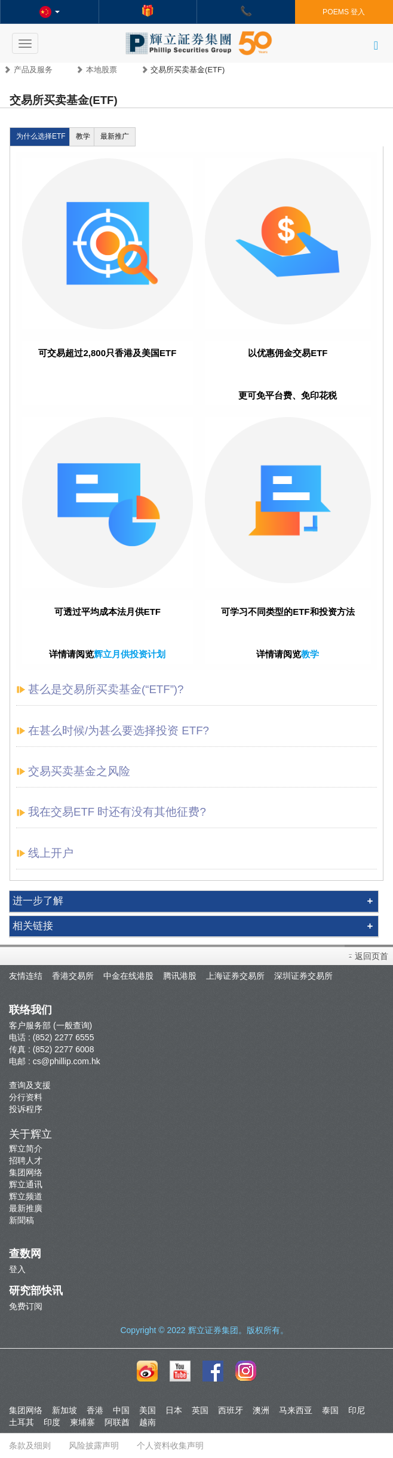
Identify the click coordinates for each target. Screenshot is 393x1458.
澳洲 (261, 1410)
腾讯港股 (179, 976)
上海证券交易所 (235, 976)
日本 (173, 1410)
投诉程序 (25, 1109)
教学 (83, 136)
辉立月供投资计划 (129, 654)
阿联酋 (117, 1422)
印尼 (356, 1410)
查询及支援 (30, 1085)
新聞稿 (21, 1220)
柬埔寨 (82, 1422)
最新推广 (114, 136)
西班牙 (230, 1410)
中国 (121, 1410)
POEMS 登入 (344, 12)
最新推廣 (25, 1208)
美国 (147, 1410)
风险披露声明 (94, 1445)
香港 (95, 1410)
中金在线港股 (128, 976)
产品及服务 (33, 69)
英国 (200, 1410)
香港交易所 (73, 976)
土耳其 (21, 1422)
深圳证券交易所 (303, 976)
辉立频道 (25, 1196)
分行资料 (25, 1097)
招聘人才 (25, 1160)
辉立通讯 (25, 1184)
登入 (17, 1269)
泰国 (330, 1410)
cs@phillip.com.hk (66, 1061)
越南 (147, 1422)
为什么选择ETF (41, 136)
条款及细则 (30, 1445)
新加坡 (64, 1410)
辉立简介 (25, 1148)
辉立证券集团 (213, 1330)
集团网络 (25, 1172)
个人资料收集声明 (170, 1445)
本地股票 (101, 69)
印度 (52, 1422)
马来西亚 (295, 1410)
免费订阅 (25, 1306)
